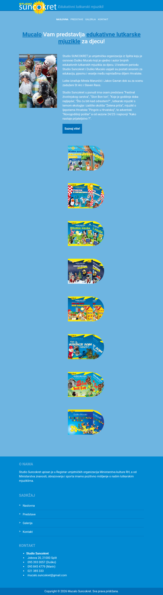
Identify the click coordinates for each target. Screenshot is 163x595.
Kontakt (103, 19)
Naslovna (62, 19)
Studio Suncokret (37, 7)
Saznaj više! (72, 128)
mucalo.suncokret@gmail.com (47, 575)
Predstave (76, 19)
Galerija (90, 19)
